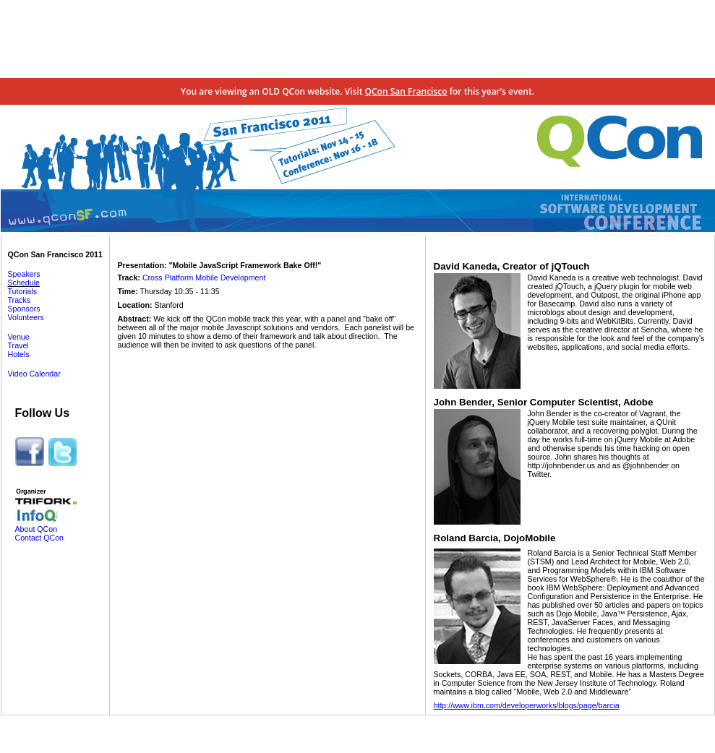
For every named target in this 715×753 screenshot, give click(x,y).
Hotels (19, 354)
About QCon (36, 529)
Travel (18, 345)
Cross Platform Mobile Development (204, 277)
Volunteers (26, 317)
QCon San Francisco (406, 91)
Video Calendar (34, 373)
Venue (19, 336)
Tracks (19, 300)
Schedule (24, 282)
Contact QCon (39, 537)
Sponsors (24, 308)
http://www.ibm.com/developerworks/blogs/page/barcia (527, 705)
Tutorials (22, 291)
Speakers (24, 274)
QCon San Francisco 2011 (55, 254)
